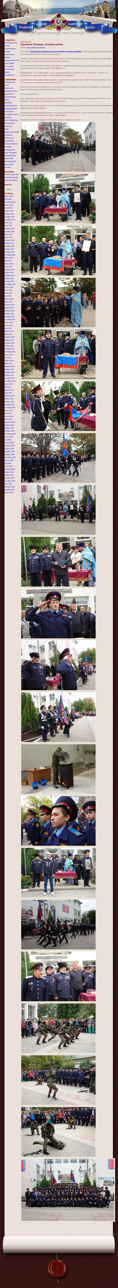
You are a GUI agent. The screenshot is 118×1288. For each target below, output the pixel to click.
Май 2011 (7, 387)
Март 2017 (8, 225)
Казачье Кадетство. (11, 174)
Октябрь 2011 (9, 378)
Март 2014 (8, 302)
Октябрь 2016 (9, 231)
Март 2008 (8, 466)
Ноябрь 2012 (9, 346)
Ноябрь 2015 (9, 249)
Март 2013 (8, 334)
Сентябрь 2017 (9, 220)
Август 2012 (8, 355)
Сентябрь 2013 (9, 319)
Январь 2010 (9, 425)
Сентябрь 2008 (9, 457)
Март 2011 (8, 393)
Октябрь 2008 (9, 454)
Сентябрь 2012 (9, 352)
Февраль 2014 (9, 305)
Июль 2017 (8, 223)
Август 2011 (8, 384)
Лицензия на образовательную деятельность (10, 91)
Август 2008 (8, 460)
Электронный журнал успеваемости (9, 72)
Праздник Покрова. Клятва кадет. (41, 44)
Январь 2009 (9, 449)
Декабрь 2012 (9, 343)
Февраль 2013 (9, 337)
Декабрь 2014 (9, 275)
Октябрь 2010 (9, 405)
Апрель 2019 (9, 211)
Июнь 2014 (8, 293)
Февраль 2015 (9, 270)
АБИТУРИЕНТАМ (11, 120)
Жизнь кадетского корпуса (36, 47)
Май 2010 (7, 413)
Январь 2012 (9, 369)
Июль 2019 (8, 208)
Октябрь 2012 (9, 349)
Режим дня (8, 135)
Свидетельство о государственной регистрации (10, 108)
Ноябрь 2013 (9, 314)
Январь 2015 (9, 272)
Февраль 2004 (9, 487)
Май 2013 (7, 328)
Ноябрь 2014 (9, 278)
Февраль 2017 (9, 229)
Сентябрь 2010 (9, 407)
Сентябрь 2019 (9, 202)
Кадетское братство (11, 60)
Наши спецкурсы (10, 153)
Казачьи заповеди (11, 144)
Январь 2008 (9, 472)
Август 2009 (8, 437)
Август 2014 (8, 287)
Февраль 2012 (9, 366)
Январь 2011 (9, 399)
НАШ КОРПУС (9, 123)
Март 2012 (8, 363)
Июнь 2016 (8, 234)
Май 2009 (7, 440)
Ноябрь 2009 (9, 428)
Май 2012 (7, 358)
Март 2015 (8, 267)
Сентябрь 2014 (9, 284)
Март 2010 (8, 419)
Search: (8, 184)
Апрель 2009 (9, 443)
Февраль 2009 (9, 446)
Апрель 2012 (9, 360)
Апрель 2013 (9, 331)
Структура (8, 126)
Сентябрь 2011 (9, 381)
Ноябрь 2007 (9, 475)
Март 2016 (8, 237)
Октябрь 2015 (9, 252)
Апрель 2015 (9, 264)
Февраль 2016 (9, 240)
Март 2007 (8, 484)
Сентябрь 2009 (9, 434)
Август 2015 (8, 258)
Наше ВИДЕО (9, 63)
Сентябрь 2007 (9, 481)
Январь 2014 (9, 308)
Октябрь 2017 (9, 217)
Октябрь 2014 (9, 281)
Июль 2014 (8, 290)
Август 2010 (8, 410)
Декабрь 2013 (9, 311)
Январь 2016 (9, 243)
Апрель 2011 (9, 390)
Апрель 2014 (9, 299)
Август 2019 (8, 205)
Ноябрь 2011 (9, 375)
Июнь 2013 (8, 325)
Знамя (6, 129)
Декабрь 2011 (9, 372)
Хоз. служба (8, 66)
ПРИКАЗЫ (8, 103)
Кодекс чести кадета (12, 132)
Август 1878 (8, 492)
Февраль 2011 (9, 396)
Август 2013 (8, 322)
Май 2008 (7, 463)
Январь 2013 (9, 340)
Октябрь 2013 (9, 316)
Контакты (7, 167)
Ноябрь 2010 (9, 402)
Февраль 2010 (9, 422)
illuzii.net (116, 1286)
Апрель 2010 (9, 416)
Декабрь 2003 (9, 490)
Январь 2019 (9, 214)
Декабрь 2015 (9, 246)
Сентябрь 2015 (9, 255)
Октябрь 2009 (9, 431)
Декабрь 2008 (9, 451)
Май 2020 (7, 199)
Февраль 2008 (9, 469)
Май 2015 (7, 261)
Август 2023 (8, 196)
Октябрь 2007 (9, 478)
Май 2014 (7, 296)
